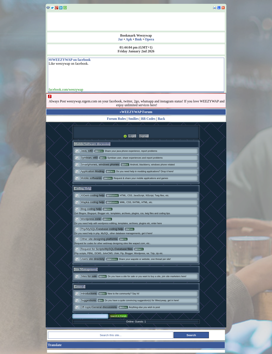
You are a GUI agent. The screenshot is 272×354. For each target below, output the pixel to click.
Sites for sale (89, 276)
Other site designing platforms (99, 239)
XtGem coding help (92, 195)
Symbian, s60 (89, 157)
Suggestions (88, 300)
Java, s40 (87, 150)
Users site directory (92, 259)
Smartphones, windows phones (100, 164)
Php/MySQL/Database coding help (102, 229)
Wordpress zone (91, 219)
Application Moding (92, 171)
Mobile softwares (91, 178)
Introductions (88, 293)
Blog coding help (91, 209)
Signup (144, 136)
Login (132, 136)
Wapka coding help (92, 202)
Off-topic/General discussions (99, 307)
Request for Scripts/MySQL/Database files (107, 249)
